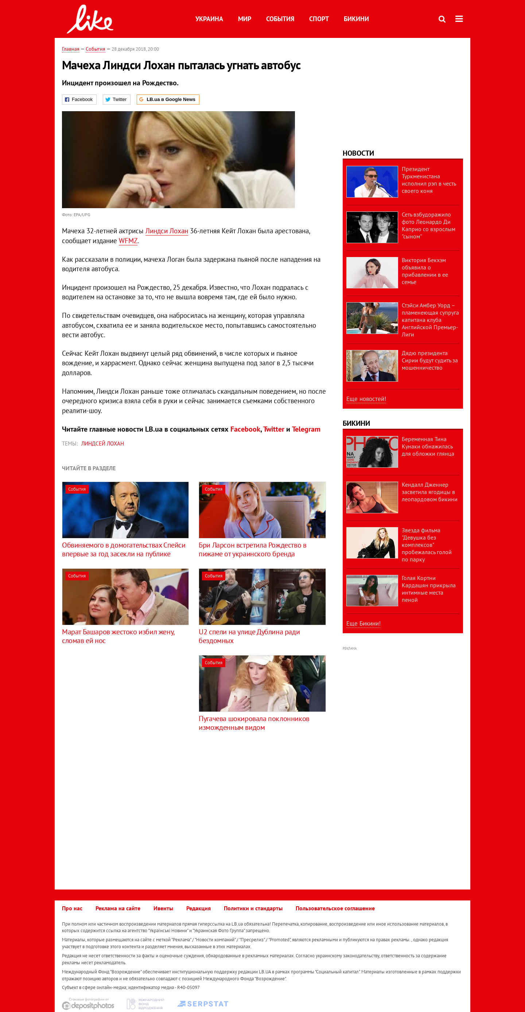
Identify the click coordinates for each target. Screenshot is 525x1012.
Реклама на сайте (118, 908)
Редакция (198, 908)
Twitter (273, 429)
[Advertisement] (123, 706)
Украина (209, 19)
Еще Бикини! (363, 623)
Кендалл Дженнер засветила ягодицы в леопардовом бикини (430, 492)
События (280, 19)
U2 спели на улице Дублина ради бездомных (249, 636)
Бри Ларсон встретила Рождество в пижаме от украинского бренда (252, 549)
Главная (70, 49)
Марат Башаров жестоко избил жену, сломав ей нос (118, 636)
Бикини (356, 19)
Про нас (72, 908)
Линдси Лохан (166, 230)
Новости (358, 153)
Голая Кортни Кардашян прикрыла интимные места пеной (429, 588)
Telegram (306, 429)
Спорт (319, 19)
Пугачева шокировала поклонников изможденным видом (254, 723)
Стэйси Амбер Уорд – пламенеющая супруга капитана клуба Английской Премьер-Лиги (430, 319)
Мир (244, 19)
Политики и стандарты (253, 908)
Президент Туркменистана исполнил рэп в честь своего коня (429, 179)
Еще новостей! (366, 399)
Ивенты (163, 908)
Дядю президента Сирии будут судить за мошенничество (430, 360)
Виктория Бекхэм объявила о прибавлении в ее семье (425, 270)
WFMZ (128, 240)
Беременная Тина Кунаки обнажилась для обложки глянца (428, 446)
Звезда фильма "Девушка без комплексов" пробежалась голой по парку (427, 544)
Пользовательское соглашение (335, 908)
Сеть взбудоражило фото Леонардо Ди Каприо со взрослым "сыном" (428, 225)
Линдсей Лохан (102, 443)
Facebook (245, 429)
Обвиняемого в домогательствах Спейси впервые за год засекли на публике (124, 549)
